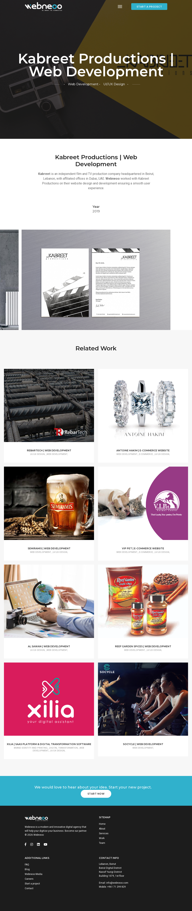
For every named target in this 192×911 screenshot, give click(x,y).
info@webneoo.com (117, 882)
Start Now (96, 793)
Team (102, 843)
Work (102, 838)
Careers (29, 878)
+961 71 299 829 (116, 886)
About (102, 828)
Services (103, 833)
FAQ (27, 864)
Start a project (149, 6)
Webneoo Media (33, 874)
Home (102, 824)
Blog (27, 869)
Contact (29, 888)
